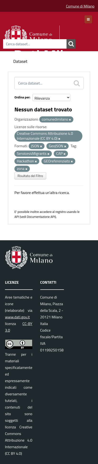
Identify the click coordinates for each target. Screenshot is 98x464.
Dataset (20, 61)
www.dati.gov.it (17, 317)
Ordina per (22, 97)
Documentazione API (41, 216)
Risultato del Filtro (30, 175)
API (16, 216)
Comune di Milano (80, 6)
